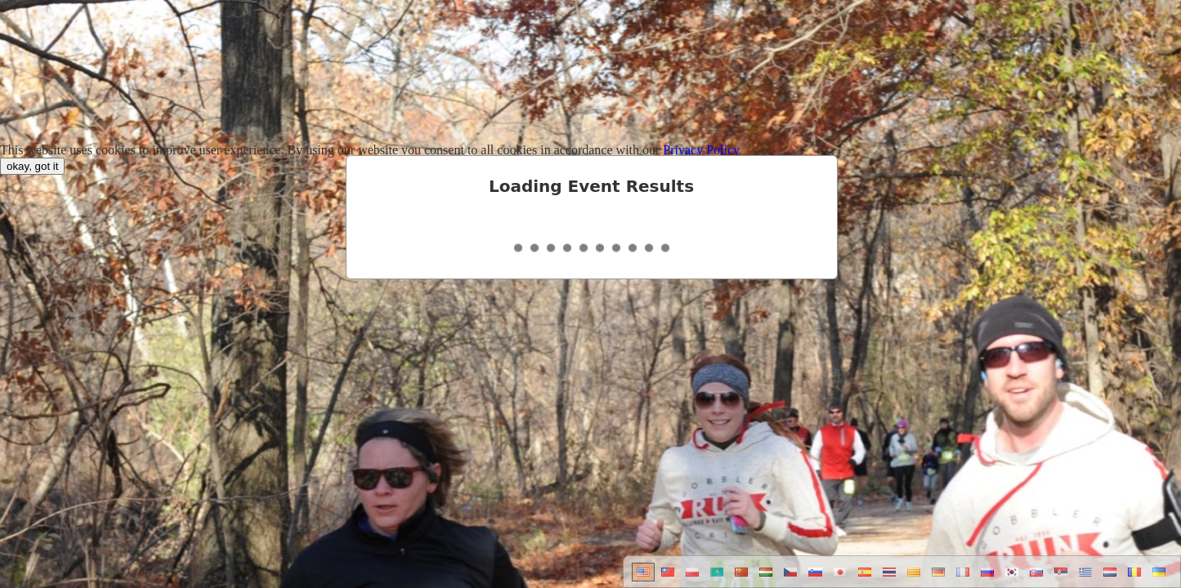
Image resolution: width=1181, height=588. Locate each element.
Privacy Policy (701, 150)
